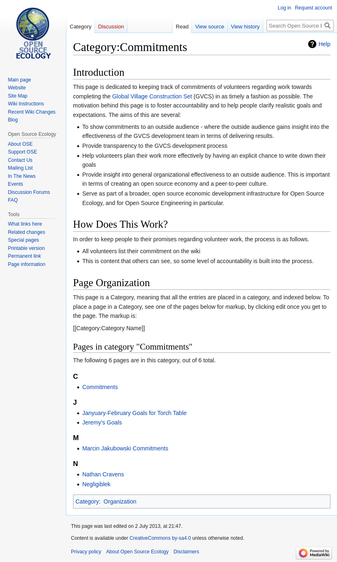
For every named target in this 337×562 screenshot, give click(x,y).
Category (87, 501)
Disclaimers (186, 552)
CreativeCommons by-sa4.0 (160, 538)
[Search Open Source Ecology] (300, 25)
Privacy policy (86, 552)
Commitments (100, 387)
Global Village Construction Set (152, 96)
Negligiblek (96, 484)
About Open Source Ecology (137, 552)
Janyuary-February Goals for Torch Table (134, 413)
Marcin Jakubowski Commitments (125, 448)
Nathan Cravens (103, 474)
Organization (120, 501)
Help (324, 44)
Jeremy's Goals (102, 422)
